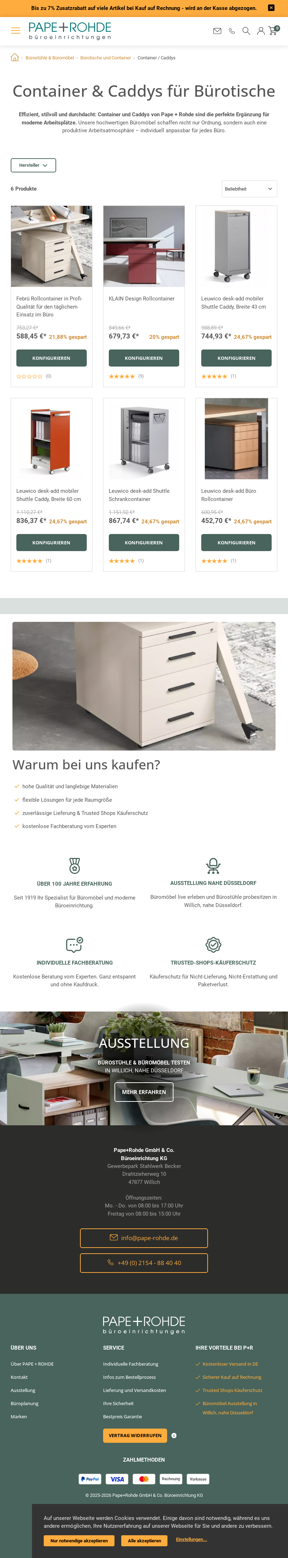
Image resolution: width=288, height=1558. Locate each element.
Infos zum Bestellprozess (129, 1377)
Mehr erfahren (144, 1091)
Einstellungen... (191, 1539)
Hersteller (33, 165)
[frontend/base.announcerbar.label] (271, 9)
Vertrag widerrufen (135, 1435)
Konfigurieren (51, 358)
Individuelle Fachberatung (130, 1364)
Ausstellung (23, 1390)
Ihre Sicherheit (118, 1403)
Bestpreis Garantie (122, 1416)
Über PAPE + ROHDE (32, 1364)
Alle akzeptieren (144, 1540)
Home (15, 57)
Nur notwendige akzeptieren (79, 1540)
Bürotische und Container (105, 57)
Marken (19, 1416)
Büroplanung (24, 1403)
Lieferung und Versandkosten (134, 1390)
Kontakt (19, 1377)
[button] (232, 31)
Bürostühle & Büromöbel (50, 57)
